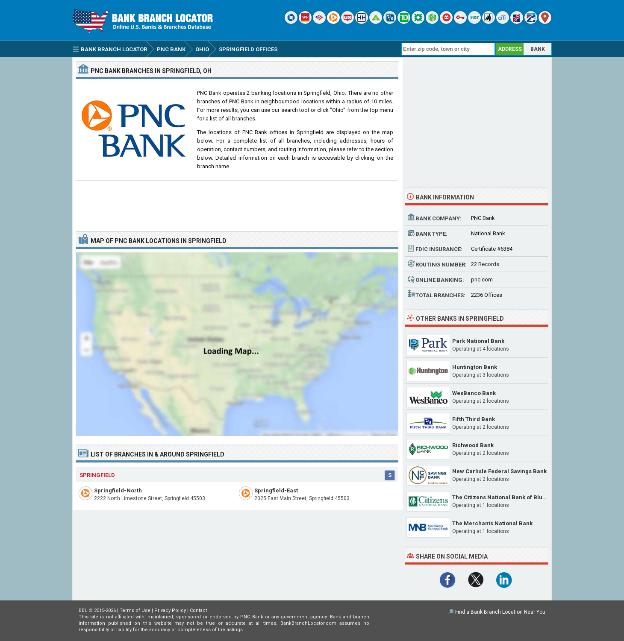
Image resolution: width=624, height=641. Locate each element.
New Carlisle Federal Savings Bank (499, 471)
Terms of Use (135, 610)
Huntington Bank (474, 367)
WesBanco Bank (474, 393)
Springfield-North (118, 490)
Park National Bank (478, 341)
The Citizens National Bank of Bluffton (503, 497)
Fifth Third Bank (473, 419)
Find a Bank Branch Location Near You (500, 612)
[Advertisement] (237, 202)
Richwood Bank (473, 445)
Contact (198, 610)
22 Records (485, 264)
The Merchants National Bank (492, 523)
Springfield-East (276, 490)
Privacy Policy (170, 610)
